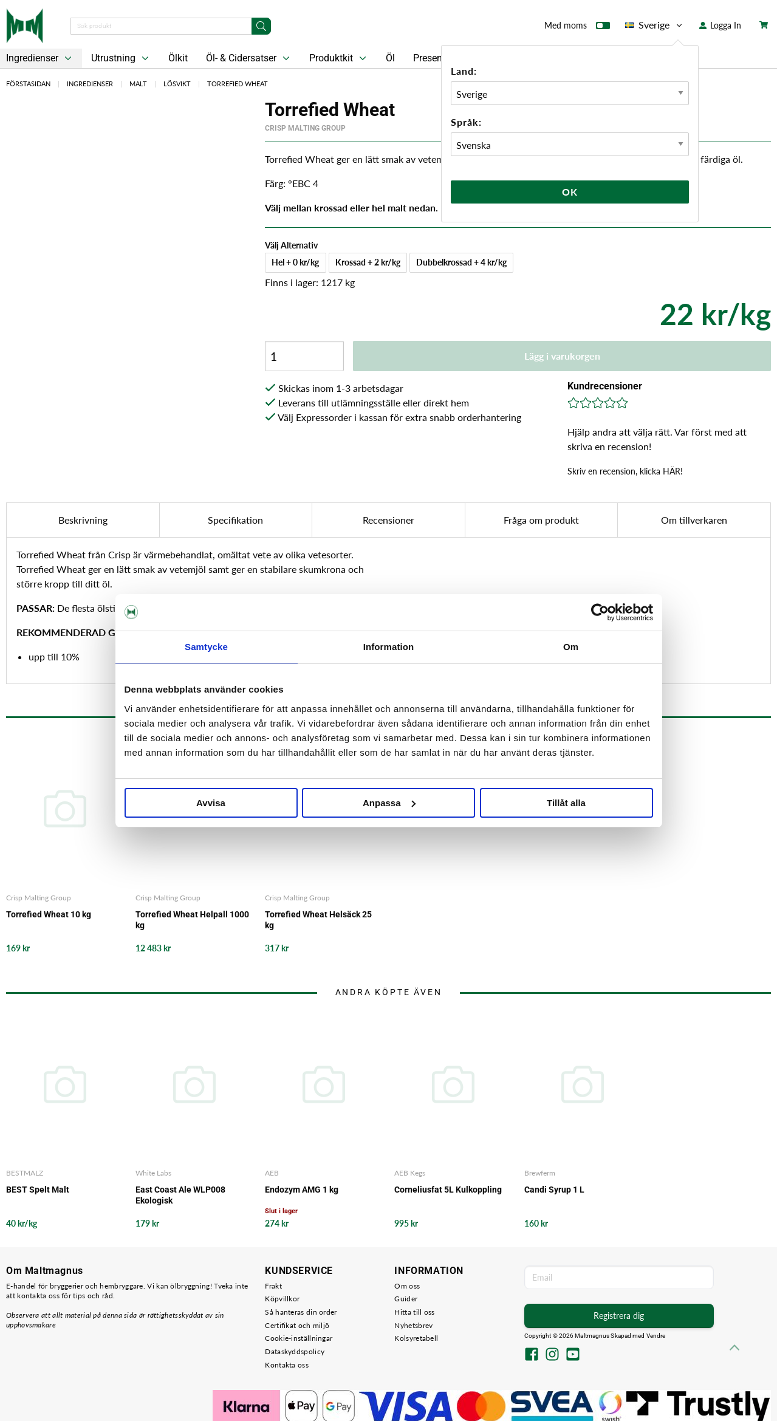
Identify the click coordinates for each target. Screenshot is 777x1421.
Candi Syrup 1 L (554, 1189)
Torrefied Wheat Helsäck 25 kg (318, 919)
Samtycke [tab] (206, 647)
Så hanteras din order (301, 1312)
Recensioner (388, 520)
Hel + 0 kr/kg (295, 262)
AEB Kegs (409, 1172)
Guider (405, 1298)
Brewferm (539, 1172)
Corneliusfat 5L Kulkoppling (448, 1189)
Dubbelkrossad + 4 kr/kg (461, 262)
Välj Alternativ (291, 245)
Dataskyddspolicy (294, 1351)
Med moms (577, 28)
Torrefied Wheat (237, 83)
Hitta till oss (414, 1312)
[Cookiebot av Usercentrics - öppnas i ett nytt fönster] (600, 612)
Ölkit (178, 58)
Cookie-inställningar (298, 1338)
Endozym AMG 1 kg (301, 1189)
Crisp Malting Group (305, 128)
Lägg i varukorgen (562, 355)
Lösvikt (177, 83)
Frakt (273, 1285)
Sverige (654, 25)
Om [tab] (570, 647)
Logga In (720, 25)
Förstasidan (28, 83)
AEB (272, 1172)
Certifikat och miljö (297, 1325)
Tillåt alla (566, 803)
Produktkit (339, 58)
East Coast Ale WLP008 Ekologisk (180, 1195)
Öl (390, 58)
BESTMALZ (24, 1172)
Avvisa (210, 803)
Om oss (407, 1285)
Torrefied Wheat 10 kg (48, 914)
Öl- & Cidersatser (249, 58)
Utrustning (121, 58)
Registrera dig (619, 1315)
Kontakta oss (287, 1364)
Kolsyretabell (416, 1338)
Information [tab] (388, 647)
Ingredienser (90, 83)
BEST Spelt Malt (37, 1189)
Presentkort (437, 58)
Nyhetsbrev (413, 1325)
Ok (570, 191)
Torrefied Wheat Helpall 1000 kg (192, 919)
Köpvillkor (282, 1298)
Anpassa (389, 803)
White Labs (153, 1172)
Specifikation (235, 520)
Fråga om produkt (541, 520)
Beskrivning (83, 520)
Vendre (656, 1335)
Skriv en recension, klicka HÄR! (625, 471)
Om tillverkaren (694, 520)
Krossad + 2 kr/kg (367, 262)
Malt (138, 83)
